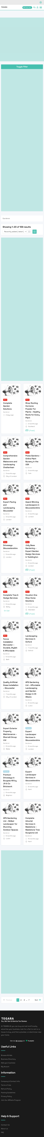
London (9, 520)
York (29, 473)
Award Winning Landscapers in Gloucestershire (32, 505)
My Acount (5, 1067)
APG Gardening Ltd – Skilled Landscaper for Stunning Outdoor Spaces (10, 824)
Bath (7, 659)
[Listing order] (15, 232)
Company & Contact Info (10, 1081)
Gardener (6, 412)
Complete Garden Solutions (7, 406)
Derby (8, 607)
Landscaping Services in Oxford (31, 639)
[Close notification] (40, 2)
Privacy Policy (6, 1096)
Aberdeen (31, 610)
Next (38, 1000)
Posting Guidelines (8, 1093)
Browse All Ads (6, 1055)
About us (4, 1129)
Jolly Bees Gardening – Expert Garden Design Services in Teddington (32, 551)
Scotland (31, 426)
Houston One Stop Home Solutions (31, 598)
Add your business (8, 1063)
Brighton (9, 795)
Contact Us (5, 1125)
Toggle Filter (22, 66)
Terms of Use (6, 1085)
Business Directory (8, 1059)
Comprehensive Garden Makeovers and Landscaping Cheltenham (10, 462)
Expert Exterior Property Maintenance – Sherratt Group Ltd (10, 734)
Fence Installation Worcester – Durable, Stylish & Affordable (10, 645)
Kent (30, 789)
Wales (8, 749)
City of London (11, 476)
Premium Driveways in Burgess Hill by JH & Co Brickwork (10, 781)
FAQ (2, 1132)
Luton (30, 706)
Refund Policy (6, 1089)
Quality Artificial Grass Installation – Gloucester (10, 685)
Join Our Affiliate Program (11, 1100)
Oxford (30, 650)
